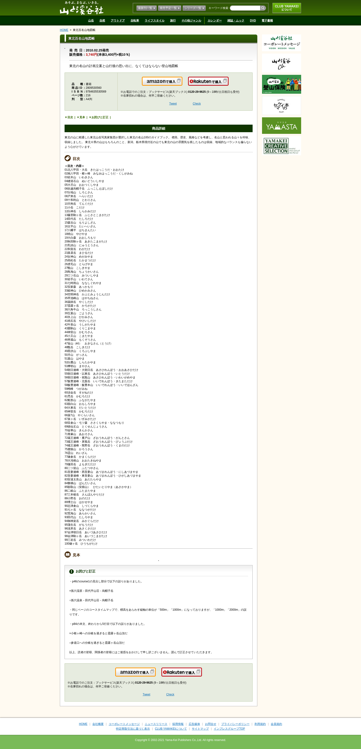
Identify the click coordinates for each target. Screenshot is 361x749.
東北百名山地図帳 (84, 30)
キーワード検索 (218, 8)
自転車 (135, 20)
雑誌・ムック (235, 20)
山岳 (91, 20)
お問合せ (210, 724)
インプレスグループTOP (229, 728)
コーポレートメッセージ (124, 724)
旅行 (173, 20)
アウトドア (118, 20)
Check (197, 103)
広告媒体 (194, 724)
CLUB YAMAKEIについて (286, 8)
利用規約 (260, 724)
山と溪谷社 (81, 8)
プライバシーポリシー (235, 724)
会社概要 (98, 724)
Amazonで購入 (155, 675)
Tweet (173, 103)
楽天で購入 (228, 84)
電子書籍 (267, 20)
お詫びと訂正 (99, 117)
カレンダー (215, 20)
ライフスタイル (154, 20)
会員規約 (276, 724)
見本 (82, 117)
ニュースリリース (156, 724)
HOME (64, 30)
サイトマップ (200, 728)
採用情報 (178, 724)
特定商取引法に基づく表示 (133, 728)
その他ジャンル (191, 20)
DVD (253, 20)
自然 (102, 20)
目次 (70, 117)
